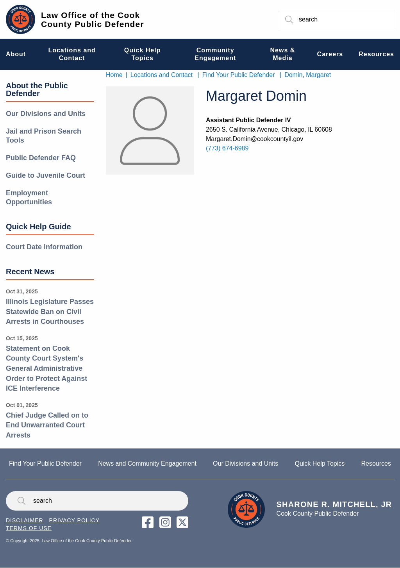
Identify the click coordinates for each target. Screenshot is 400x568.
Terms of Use (29, 528)
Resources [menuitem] (376, 54)
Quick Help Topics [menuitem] (142, 54)
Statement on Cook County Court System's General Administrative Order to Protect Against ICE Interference (46, 368)
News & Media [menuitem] (282, 54)
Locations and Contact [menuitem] (71, 54)
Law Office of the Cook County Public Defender (92, 20)
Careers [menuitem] (330, 54)
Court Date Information (44, 247)
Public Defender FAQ (41, 158)
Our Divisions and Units (46, 114)
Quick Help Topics (320, 463)
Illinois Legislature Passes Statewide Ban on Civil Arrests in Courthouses (50, 311)
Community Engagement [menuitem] (215, 54)
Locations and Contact (161, 74)
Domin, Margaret (307, 74)
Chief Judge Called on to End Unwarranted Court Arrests (47, 425)
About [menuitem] (16, 54)
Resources (376, 463)
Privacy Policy (74, 520)
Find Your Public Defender (238, 74)
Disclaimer (24, 520)
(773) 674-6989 (227, 148)
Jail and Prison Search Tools (43, 135)
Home (114, 74)
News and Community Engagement (147, 463)
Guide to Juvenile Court (45, 175)
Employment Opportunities (29, 197)
